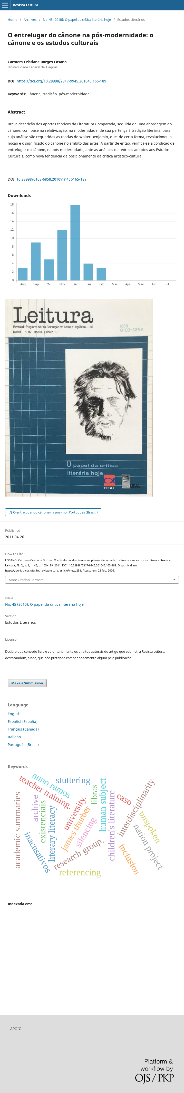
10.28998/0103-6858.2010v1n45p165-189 (51, 179)
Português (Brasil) (23, 744)
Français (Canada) (23, 729)
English (14, 713)
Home (12, 19)
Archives (30, 19)
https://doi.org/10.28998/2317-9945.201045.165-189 (61, 81)
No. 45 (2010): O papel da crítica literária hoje (77, 19)
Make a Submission (27, 683)
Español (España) (22, 721)
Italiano (14, 736)
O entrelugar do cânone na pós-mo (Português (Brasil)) (55, 512)
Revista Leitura (25, 5)
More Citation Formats (26, 579)
